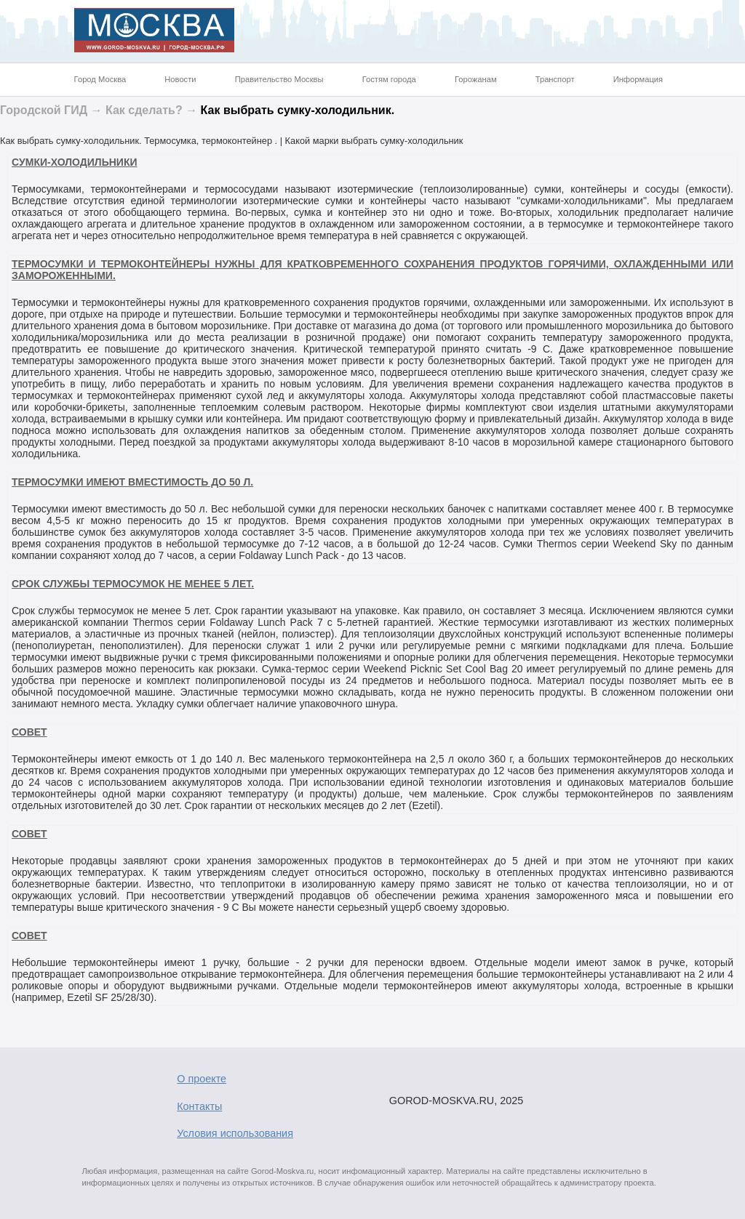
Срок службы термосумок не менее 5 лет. (133, 584)
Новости (180, 79)
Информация (638, 79)
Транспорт (555, 79)
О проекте (201, 1079)
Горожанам (476, 79)
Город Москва (100, 79)
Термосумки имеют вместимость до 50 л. (132, 482)
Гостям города (389, 79)
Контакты (199, 1106)
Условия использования (235, 1133)
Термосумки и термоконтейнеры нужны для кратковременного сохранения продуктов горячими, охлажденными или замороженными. (372, 269)
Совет (29, 732)
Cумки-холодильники (75, 162)
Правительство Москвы (279, 79)
